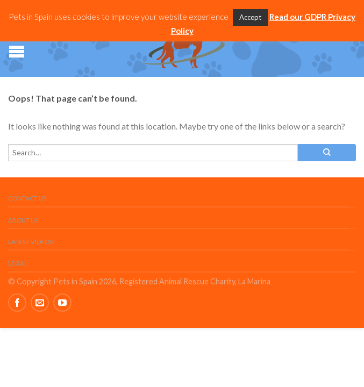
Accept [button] (250, 17)
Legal (17, 263)
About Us (23, 220)
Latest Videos (30, 241)
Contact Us (27, 198)
